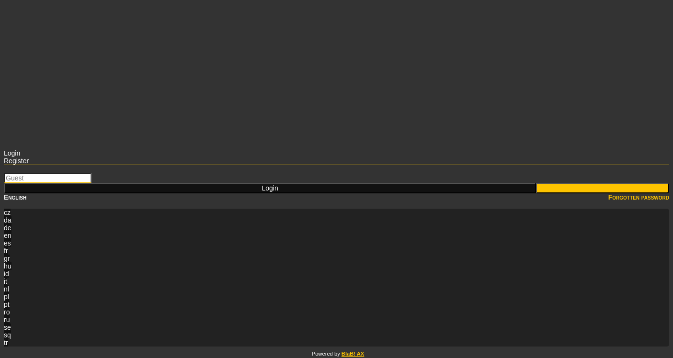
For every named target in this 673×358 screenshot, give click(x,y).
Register (16, 161)
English (15, 197)
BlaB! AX (353, 354)
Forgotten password (638, 197)
